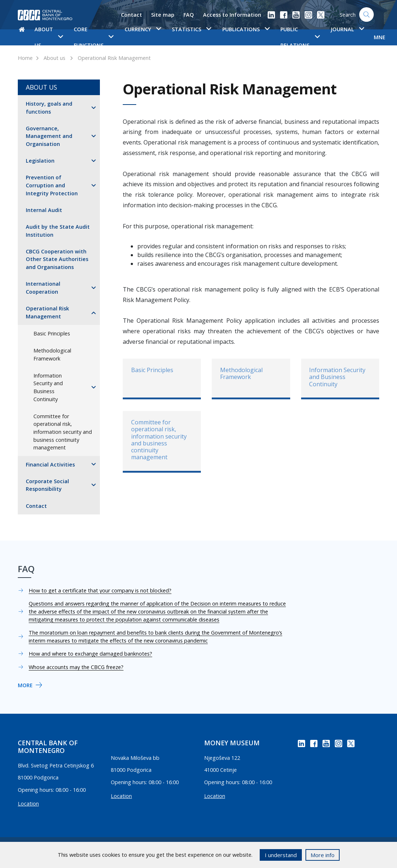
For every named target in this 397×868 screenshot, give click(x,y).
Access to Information (232, 14)
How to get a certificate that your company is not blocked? (100, 590)
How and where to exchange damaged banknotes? (90, 653)
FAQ (188, 14)
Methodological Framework (52, 354)
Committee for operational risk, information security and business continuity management (62, 432)
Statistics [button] (191, 29)
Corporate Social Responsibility (47, 485)
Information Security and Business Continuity (48, 387)
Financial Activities (50, 464)
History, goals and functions (49, 107)
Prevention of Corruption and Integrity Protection (52, 185)
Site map (162, 14)
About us (54, 57)
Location (28, 803)
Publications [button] (246, 29)
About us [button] (49, 37)
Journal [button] (347, 29)
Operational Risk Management (114, 57)
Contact (131, 14)
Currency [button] (143, 29)
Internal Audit (44, 210)
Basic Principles (51, 333)
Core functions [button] (93, 37)
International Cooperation (43, 287)
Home (25, 57)
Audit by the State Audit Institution (58, 230)
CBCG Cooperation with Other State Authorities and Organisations (57, 259)
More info (323, 855)
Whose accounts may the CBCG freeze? (76, 667)
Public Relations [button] (299, 37)
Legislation (40, 160)
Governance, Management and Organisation (49, 136)
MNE (379, 37)
